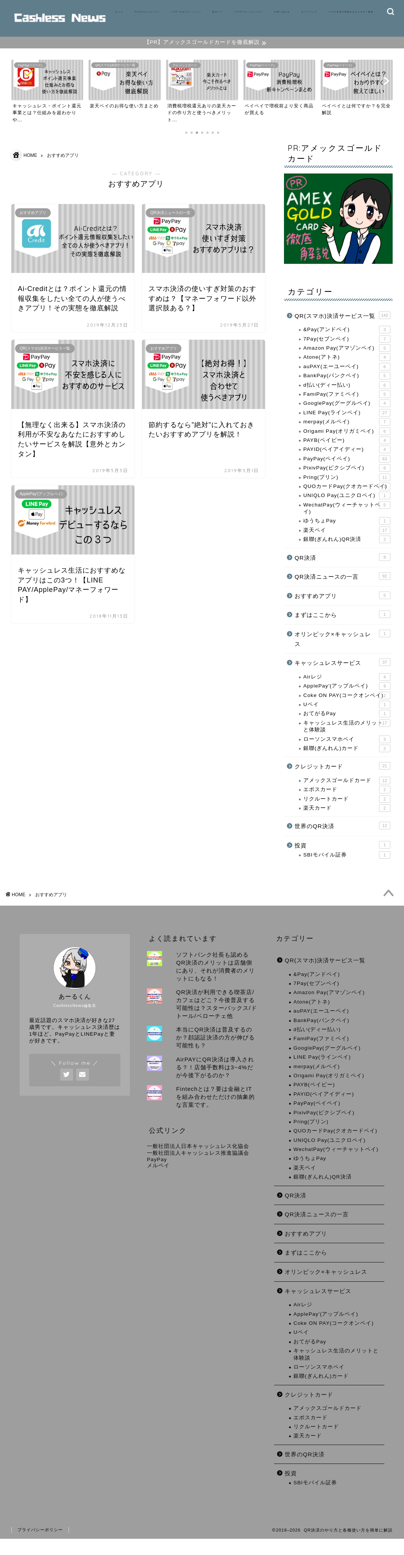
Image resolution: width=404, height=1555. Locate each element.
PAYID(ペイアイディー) (346, 462)
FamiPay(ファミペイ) (346, 406)
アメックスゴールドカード (346, 793)
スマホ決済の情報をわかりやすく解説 (351, 12)
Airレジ (346, 689)
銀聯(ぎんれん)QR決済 (346, 552)
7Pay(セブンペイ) (346, 351)
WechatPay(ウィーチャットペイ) (346, 520)
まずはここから (342, 626)
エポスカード (346, 802)
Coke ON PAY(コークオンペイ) (346, 708)
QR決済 (342, 569)
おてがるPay (346, 726)
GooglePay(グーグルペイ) (346, 416)
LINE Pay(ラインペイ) (186, 12)
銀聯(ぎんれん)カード (346, 761)
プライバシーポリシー (40, 1546)
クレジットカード (342, 778)
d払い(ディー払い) (346, 397)
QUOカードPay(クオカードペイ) (346, 499)
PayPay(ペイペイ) (147, 12)
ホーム (119, 12)
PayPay (157, 1176)
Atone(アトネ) (346, 369)
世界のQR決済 (342, 838)
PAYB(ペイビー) (346, 453)
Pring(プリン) (346, 489)
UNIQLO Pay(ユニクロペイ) (346, 508)
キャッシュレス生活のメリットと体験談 (346, 738)
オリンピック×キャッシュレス (342, 651)
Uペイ (346, 717)
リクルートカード (346, 811)
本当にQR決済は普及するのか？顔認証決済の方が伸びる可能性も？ (215, 1053)
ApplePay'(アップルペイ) (346, 698)
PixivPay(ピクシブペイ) (346, 480)
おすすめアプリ (342, 608)
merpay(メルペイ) (346, 434)
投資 (342, 857)
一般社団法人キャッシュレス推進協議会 (198, 1169)
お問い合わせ (282, 12)
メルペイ (158, 1182)
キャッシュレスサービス (342, 674)
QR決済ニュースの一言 (342, 588)
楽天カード (346, 820)
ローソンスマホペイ (346, 751)
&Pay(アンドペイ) (346, 342)
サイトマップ (309, 12)
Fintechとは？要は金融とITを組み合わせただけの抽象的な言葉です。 (215, 1113)
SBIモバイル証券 (346, 867)
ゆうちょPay (346, 533)
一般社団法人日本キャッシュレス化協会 (198, 1162)
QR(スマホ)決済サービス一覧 (342, 327)
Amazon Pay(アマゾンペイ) (346, 360)
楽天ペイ (217, 12)
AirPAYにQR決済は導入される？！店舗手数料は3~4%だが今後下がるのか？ (215, 1083)
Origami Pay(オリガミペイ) (346, 444)
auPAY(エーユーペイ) (248, 12)
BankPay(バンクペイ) (346, 388)
